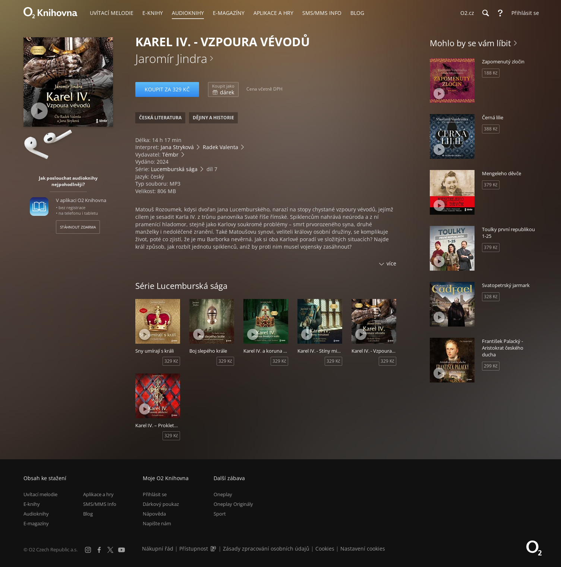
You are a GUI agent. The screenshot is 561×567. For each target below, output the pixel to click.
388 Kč (491, 129)
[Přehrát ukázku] (39, 111)
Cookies (324, 548)
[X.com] (110, 549)
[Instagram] (88, 549)
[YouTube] (121, 549)
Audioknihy (36, 513)
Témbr (170, 154)
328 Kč (491, 296)
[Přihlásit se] (523, 13)
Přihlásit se (155, 494)
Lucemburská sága (174, 169)
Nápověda (154, 513)
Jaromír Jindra (171, 58)
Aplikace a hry (98, 494)
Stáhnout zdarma (78, 227)
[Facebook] (99, 549)
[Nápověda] (500, 13)
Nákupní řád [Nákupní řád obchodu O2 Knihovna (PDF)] (157, 548)
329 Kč (171, 361)
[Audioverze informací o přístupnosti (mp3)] (213, 549)
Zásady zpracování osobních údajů (266, 548)
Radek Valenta (220, 147)
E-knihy (31, 504)
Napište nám (157, 523)
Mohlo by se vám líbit (470, 42)
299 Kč (491, 366)
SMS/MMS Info (99, 504)
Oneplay (223, 494)
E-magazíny (36, 523)
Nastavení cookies (362, 548)
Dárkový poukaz (161, 504)
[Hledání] (485, 13)
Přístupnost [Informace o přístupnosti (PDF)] (193, 548)
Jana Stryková (177, 147)
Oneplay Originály (233, 504)
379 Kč (491, 185)
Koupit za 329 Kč (167, 89)
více (391, 263)
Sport (220, 513)
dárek (223, 89)
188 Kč (491, 73)
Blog (88, 513)
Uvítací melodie (40, 494)
